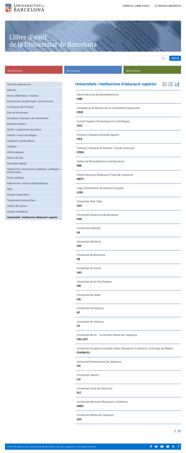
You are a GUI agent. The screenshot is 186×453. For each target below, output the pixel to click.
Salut (9, 189)
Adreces (11, 90)
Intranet (92, 446)
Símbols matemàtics (18, 194)
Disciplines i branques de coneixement (27, 118)
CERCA (175, 58)
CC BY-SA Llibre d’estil (18, 446)
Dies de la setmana (17, 112)
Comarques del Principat (20, 106)
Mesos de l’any (15, 157)
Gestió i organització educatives (24, 129)
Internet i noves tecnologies (22, 135)
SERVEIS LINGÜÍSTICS (169, 5)
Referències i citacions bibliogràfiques (27, 183)
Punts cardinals (15, 177)
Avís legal (81, 446)
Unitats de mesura (17, 205)
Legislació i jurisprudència (21, 140)
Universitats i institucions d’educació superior (32, 217)
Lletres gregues (15, 152)
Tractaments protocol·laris (21, 200)
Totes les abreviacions (19, 84)
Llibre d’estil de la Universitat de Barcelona (53, 41)
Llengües (12, 146)
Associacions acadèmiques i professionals (30, 101)
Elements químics (16, 123)
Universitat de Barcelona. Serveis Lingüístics (52, 446)
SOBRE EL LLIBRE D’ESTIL (136, 5)
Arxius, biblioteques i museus (22, 95)
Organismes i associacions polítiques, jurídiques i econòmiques (33, 171)
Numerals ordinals (17, 163)
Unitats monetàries (17, 211)
